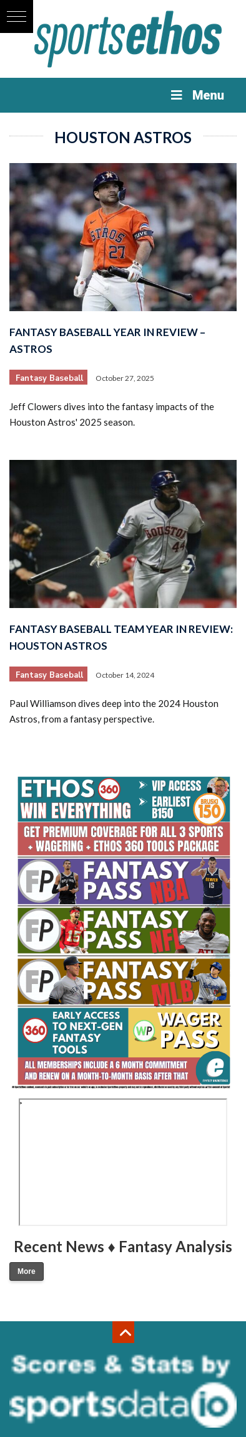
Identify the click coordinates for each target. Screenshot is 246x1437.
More (26, 1271)
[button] (16, 16)
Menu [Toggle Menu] (196, 95)
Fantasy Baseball (49, 378)
